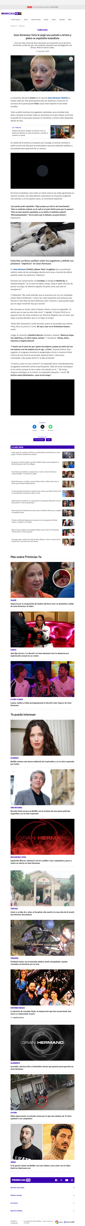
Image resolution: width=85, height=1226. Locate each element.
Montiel (46, 19)
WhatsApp (62, 19)
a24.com (54, 7)
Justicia (26, 19)
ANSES (69, 19)
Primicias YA (14, 26)
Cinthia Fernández (36, 19)
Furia (48, 440)
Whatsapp (50, 428)
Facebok (34, 428)
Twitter (42, 428)
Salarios (54, 19)
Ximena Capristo (15, 19)
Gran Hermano (19, 269)
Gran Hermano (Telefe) (58, 98)
